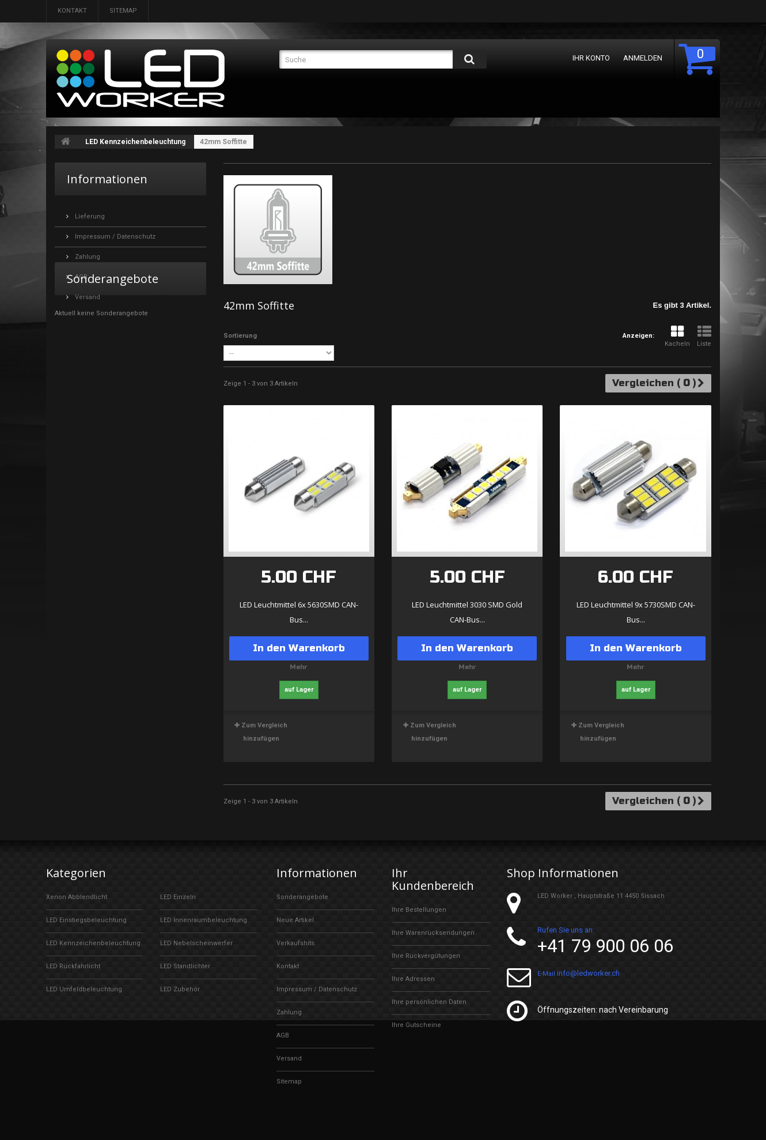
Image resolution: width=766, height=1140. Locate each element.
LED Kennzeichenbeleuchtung (135, 142)
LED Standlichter (185, 966)
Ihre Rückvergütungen (426, 956)
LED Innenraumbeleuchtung (203, 920)
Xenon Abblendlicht (76, 897)
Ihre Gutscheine (416, 1025)
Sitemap (123, 10)
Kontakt (72, 10)
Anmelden (642, 58)
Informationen (107, 179)
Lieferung (89, 212)
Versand (86, 292)
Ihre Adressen (413, 979)
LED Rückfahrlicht (73, 966)
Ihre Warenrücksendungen (433, 933)
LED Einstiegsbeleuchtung (86, 920)
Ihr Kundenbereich (433, 879)
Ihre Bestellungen (419, 909)
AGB (80, 272)
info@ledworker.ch (588, 977)
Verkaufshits (295, 943)
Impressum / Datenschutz (114, 232)
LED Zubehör (180, 989)
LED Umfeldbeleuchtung (84, 989)
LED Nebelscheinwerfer (196, 943)
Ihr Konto (590, 58)
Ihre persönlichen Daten (429, 1002)
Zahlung (86, 252)
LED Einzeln (178, 897)
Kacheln (677, 336)
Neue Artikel (295, 920)
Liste (704, 336)
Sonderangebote (112, 336)
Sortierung (240, 335)
